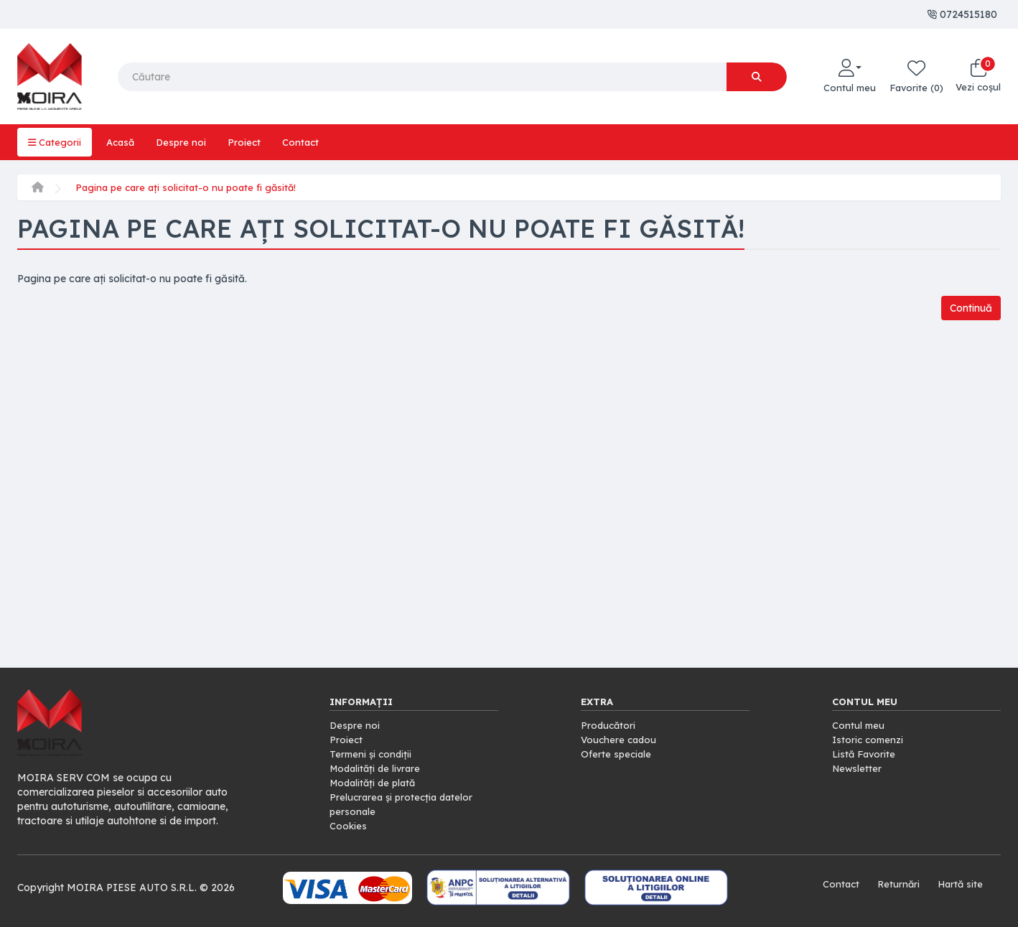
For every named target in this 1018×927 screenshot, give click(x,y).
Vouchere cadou (620, 739)
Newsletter (858, 768)
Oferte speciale (617, 753)
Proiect (250, 142)
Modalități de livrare (378, 768)
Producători (609, 725)
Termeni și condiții (372, 753)
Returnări (895, 883)
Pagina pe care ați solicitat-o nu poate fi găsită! (190, 187)
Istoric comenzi (869, 739)
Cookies (349, 825)
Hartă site (959, 883)
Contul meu (859, 725)
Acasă (123, 142)
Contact (308, 142)
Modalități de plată (375, 782)
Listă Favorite (865, 753)
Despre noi (186, 142)
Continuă (968, 308)
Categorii (55, 142)
